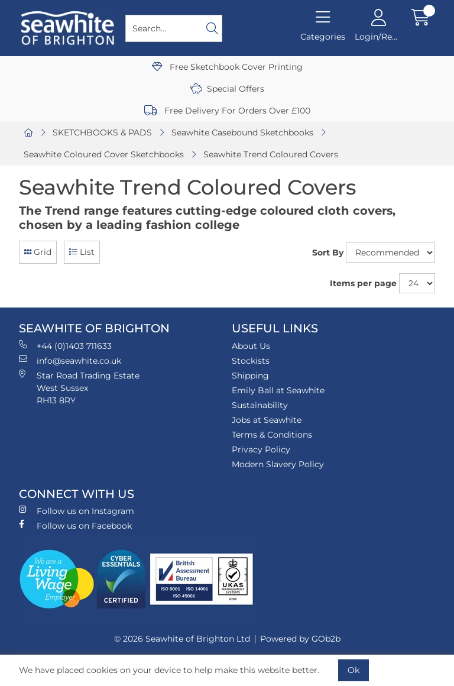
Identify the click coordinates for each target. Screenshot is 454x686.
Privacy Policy (261, 449)
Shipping (250, 375)
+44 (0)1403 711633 (65, 345)
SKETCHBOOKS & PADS (102, 132)
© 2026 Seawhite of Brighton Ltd (182, 638)
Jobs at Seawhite (266, 420)
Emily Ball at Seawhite (278, 390)
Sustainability (260, 405)
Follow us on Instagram (76, 510)
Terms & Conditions (272, 434)
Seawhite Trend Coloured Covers (270, 154)
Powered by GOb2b (300, 638)
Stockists (251, 360)
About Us (251, 346)
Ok (353, 670)
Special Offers (227, 88)
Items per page (363, 283)
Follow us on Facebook (75, 525)
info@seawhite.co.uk (70, 360)
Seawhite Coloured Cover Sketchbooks (104, 154)
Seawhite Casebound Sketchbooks (242, 132)
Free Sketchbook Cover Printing (227, 67)
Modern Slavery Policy (278, 464)
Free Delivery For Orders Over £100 (227, 110)
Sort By (327, 252)
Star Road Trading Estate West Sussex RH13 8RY (79, 388)
